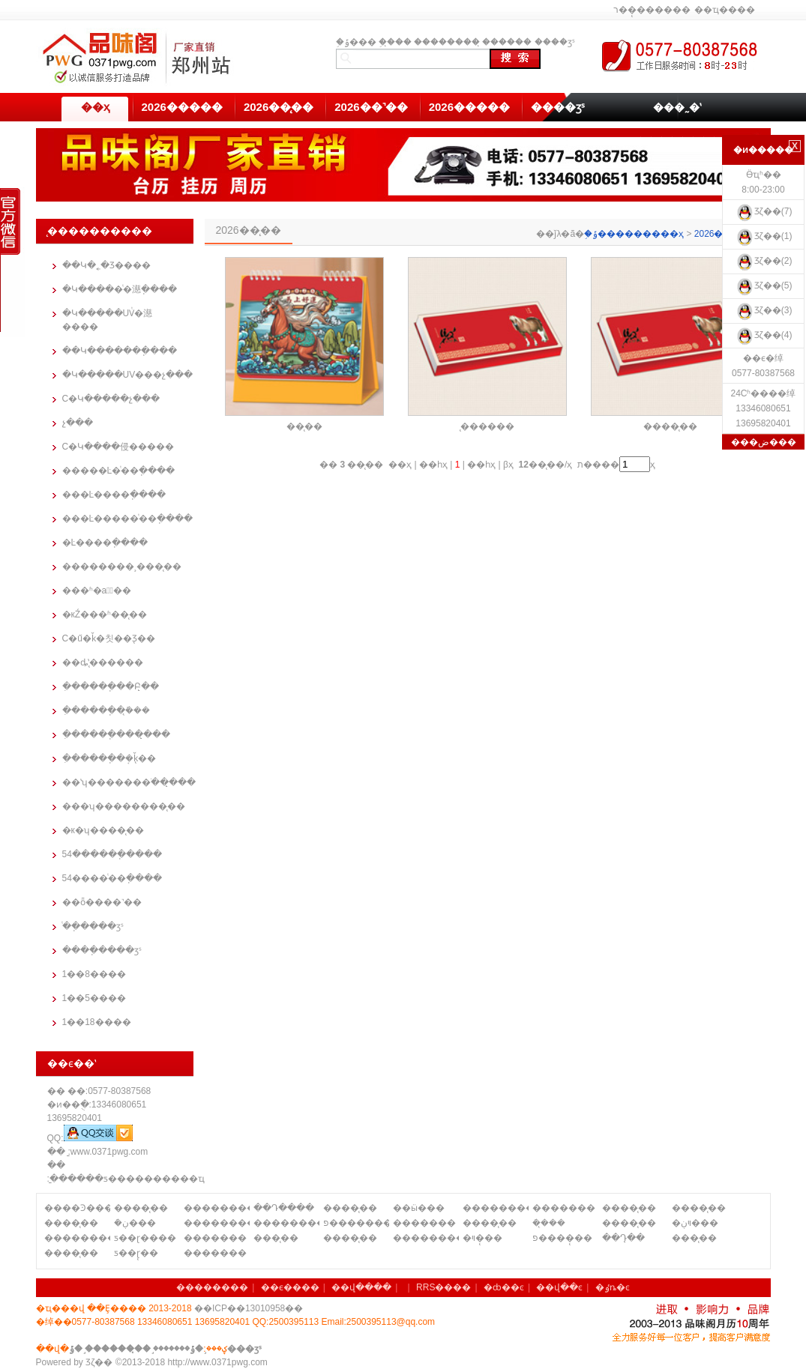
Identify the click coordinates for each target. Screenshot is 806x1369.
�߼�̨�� (304, 426)
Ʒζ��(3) (764, 310)
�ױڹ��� (695, 1223)
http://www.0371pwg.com (217, 1362)
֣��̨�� (395, 42)
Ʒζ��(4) (764, 335)
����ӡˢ (555, 42)
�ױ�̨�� (482, 1238)
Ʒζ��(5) (764, 285)
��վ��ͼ (559, 1287)
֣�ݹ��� (356, 42)
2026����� (182, 106)
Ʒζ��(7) (764, 211)
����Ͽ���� (77, 1208)
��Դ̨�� (623, 1238)
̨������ (507, 42)
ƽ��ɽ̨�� (136, 1253)
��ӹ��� (419, 1208)
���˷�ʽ (677, 107)
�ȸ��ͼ (504, 1287)
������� (563, 1208)
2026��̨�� (278, 106)
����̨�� (670, 426)
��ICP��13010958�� (248, 1308)
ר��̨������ (652, 9)
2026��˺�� (370, 106)
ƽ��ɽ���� (145, 1238)
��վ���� (361, 1287)
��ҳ (95, 106)
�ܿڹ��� (135, 1223)
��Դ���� (283, 1208)
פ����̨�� (562, 1238)
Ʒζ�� (98, 1362)
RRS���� (443, 1287)
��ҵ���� (724, 9)
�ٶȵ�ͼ (612, 1287)
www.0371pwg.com (109, 1151)
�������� (447, 42)
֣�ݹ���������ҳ (634, 234)
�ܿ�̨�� (548, 1223)
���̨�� (275, 1238)
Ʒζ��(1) (764, 236)
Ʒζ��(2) (764, 261)
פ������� (356, 1223)
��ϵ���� (290, 1287)
